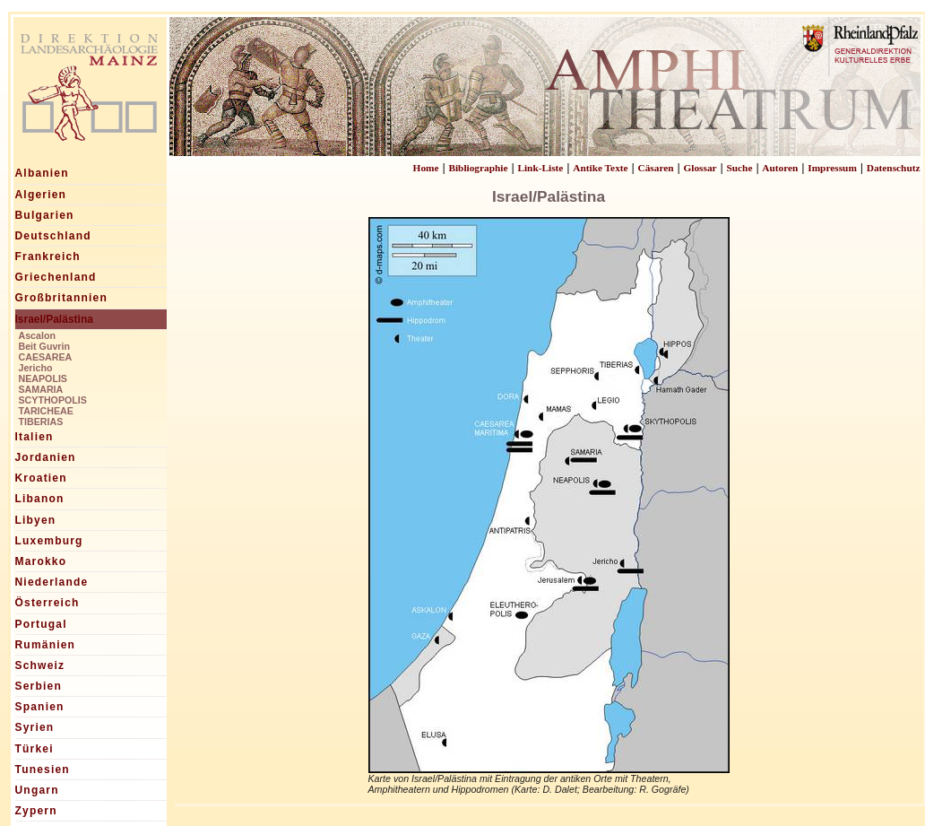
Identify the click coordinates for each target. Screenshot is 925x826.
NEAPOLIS (43, 378)
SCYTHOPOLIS (53, 400)
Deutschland (53, 236)
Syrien (35, 727)
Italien (34, 436)
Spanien (40, 706)
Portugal (41, 624)
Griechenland (56, 277)
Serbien (38, 686)
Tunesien (42, 769)
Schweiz (40, 665)
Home (426, 167)
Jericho (36, 367)
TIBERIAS (41, 421)
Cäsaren (656, 167)
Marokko (41, 561)
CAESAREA (46, 357)
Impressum (832, 167)
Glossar (699, 167)
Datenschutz (894, 167)
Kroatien (41, 478)
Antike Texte (600, 167)
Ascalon (37, 335)
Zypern (36, 810)
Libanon (40, 498)
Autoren (780, 167)
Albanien (42, 173)
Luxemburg (49, 541)
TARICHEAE (46, 410)
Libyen (35, 520)
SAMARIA (41, 389)
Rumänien (45, 645)
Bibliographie (477, 167)
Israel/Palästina (54, 319)
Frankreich (48, 256)
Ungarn (37, 790)
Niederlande (52, 582)
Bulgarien (44, 215)
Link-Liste (540, 167)
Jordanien (45, 457)
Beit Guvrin (44, 346)
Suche (739, 167)
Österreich (47, 602)
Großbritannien (61, 297)
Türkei (34, 749)
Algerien (41, 194)
